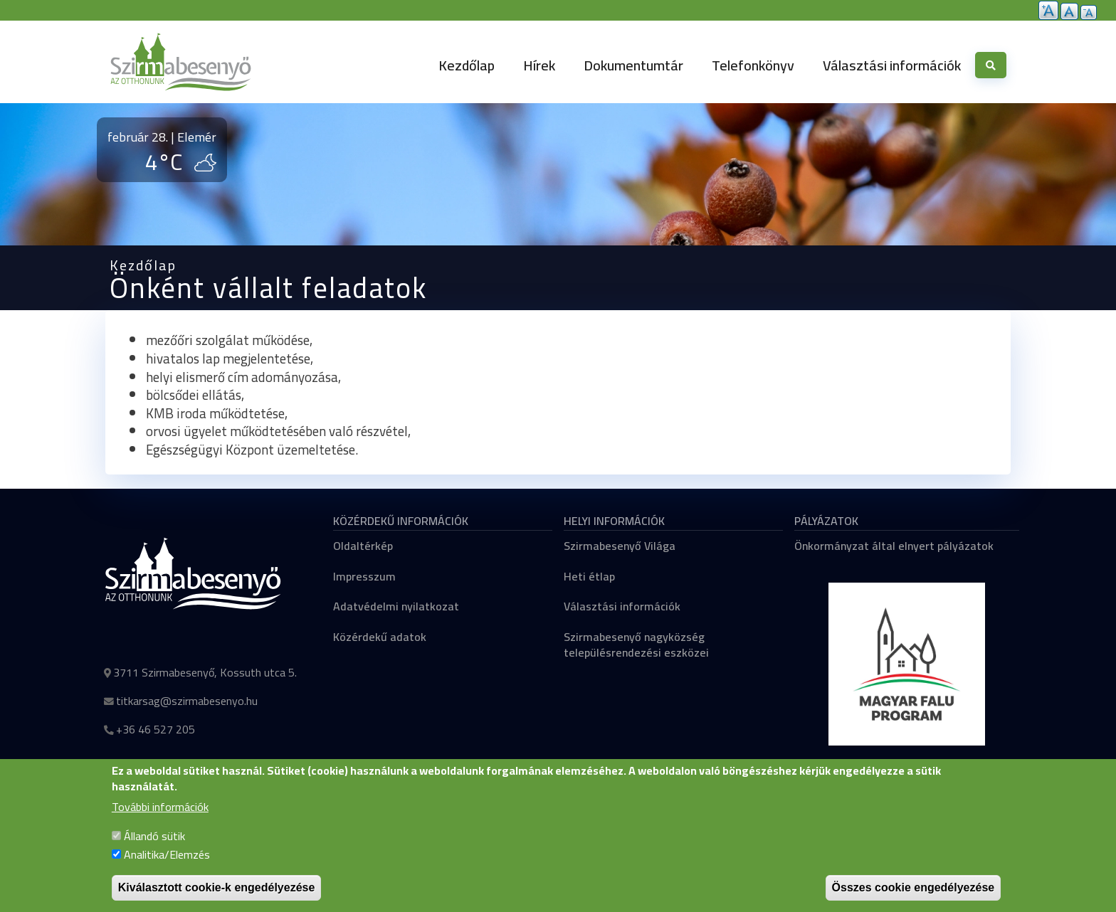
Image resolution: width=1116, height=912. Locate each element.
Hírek (539, 65)
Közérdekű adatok (379, 636)
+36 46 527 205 (155, 729)
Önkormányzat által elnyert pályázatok (894, 545)
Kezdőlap (466, 65)
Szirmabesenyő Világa (619, 545)
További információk (160, 821)
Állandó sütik (154, 850)
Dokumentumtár (633, 65)
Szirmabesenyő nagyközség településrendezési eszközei (636, 644)
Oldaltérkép (363, 545)
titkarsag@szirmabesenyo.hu (187, 700)
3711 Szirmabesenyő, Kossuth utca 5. (205, 672)
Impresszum (364, 576)
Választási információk (892, 65)
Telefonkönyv (753, 65)
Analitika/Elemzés (167, 868)
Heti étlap (589, 576)
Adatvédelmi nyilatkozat (396, 606)
